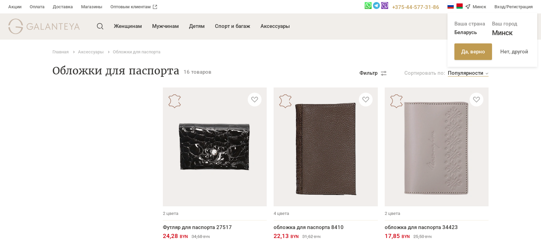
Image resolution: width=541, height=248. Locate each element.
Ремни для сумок (73, 208)
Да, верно (473, 52)
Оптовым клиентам (133, 6)
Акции (14, 6)
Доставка (63, 6)
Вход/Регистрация (513, 6)
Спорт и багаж (232, 26)
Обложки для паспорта (80, 144)
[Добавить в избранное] (255, 99)
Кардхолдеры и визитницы (86, 122)
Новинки (63, 197)
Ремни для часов (73, 218)
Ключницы (65, 133)
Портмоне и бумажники (81, 111)
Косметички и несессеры (83, 186)
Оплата (37, 6)
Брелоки (62, 176)
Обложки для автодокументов (89, 154)
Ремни (60, 101)
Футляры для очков (76, 165)
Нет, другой (514, 52)
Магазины (91, 6)
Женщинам (128, 26)
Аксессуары (275, 26)
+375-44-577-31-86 (415, 7)
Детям (197, 26)
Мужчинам (165, 26)
